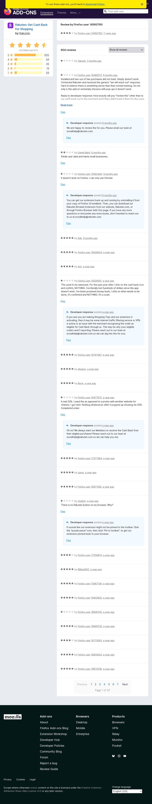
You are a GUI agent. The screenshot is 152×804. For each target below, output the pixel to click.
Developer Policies (52, 745)
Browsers (118, 722)
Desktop (81, 722)
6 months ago (110, 75)
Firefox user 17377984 (90, 458)
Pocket (117, 745)
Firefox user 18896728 (90, 626)
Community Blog (51, 751)
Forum (44, 757)
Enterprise (82, 734)
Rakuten (24, 33)
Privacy (8, 779)
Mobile (80, 728)
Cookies (20, 779)
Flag (63, 112)
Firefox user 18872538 (90, 669)
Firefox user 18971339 (89, 486)
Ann (80, 266)
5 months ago (94, 61)
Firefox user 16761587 (89, 355)
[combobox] (125, 11)
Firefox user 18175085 (90, 640)
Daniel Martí (84, 152)
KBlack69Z (83, 569)
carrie (81, 472)
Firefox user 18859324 (90, 654)
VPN (115, 728)
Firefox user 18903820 (90, 597)
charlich (82, 501)
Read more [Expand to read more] (67, 105)
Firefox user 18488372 (90, 75)
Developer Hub (50, 739)
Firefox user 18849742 (90, 612)
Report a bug (48, 763)
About (44, 722)
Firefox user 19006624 (90, 252)
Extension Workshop (53, 734)
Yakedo (82, 61)
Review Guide (49, 769)
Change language (121, 787)
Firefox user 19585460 (90, 174)
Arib (80, 238)
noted (33, 787)
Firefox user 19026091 (89, 280)
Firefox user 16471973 (90, 397)
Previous (82, 684)
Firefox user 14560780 (90, 33)
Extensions (46, 12)
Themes (61, 12)
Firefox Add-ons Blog (54, 728)
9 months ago (110, 174)
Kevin (80, 383)
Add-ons (46, 716)
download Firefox (95, 4)
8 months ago (98, 152)
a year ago (109, 252)
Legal (32, 779)
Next (125, 684)
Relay (115, 734)
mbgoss (82, 369)
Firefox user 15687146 (90, 583)
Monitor (117, 739)
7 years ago (109, 33)
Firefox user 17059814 (90, 555)
